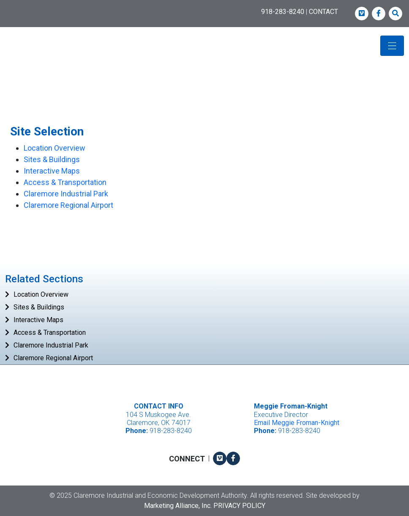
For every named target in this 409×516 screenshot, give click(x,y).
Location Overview (54, 147)
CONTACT (323, 12)
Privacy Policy (239, 506)
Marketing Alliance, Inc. (178, 506)
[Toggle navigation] (392, 46)
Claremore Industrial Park (66, 193)
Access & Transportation (65, 182)
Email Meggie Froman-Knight (296, 423)
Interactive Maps (52, 170)
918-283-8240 (282, 12)
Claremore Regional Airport (68, 205)
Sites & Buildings (52, 159)
